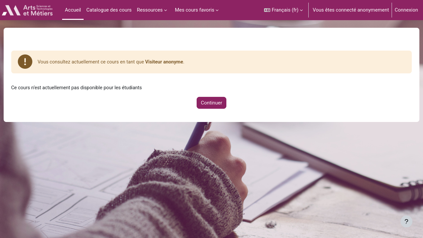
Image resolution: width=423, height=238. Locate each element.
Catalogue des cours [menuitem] (109, 10)
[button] (283, 10)
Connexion (406, 10)
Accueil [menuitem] (73, 10)
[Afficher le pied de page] (406, 221)
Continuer (211, 103)
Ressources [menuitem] (150, 10)
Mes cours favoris (194, 10)
